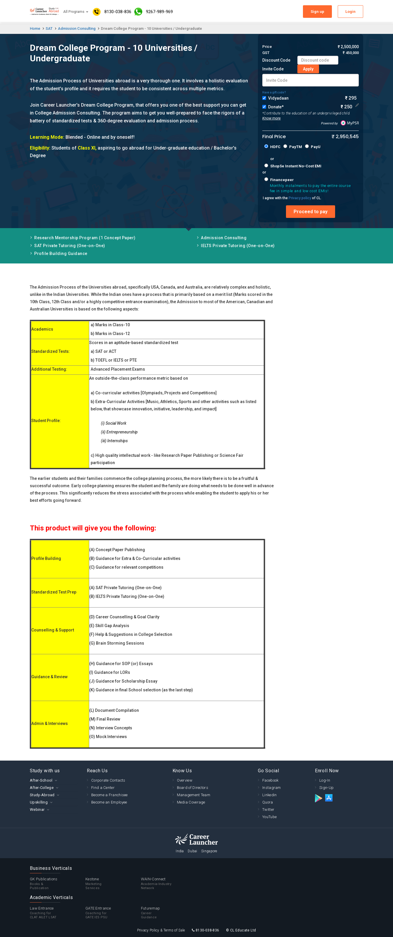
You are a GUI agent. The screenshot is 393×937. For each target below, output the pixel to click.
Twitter (268, 809)
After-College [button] (42, 787)
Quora (267, 802)
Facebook (270, 780)
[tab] (54, 780)
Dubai (192, 851)
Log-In (324, 780)
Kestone (113, 883)
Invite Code (273, 69)
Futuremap (168, 912)
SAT (49, 28)
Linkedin (269, 795)
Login (350, 11)
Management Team (194, 795)
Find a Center (103, 787)
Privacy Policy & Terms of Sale (161, 930)
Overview (184, 780)
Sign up (317, 11)
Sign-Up (326, 787)
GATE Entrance (113, 912)
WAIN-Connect (168, 883)
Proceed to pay (311, 211)
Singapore (209, 851)
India (180, 851)
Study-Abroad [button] (42, 795)
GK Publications (57, 883)
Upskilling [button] (39, 802)
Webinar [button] (37, 809)
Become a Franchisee (109, 795)
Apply (308, 69)
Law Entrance (57, 912)
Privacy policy (300, 198)
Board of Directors (192, 787)
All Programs (75, 12)
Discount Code (276, 60)
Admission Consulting (77, 28)
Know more (271, 118)
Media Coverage (191, 802)
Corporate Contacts (108, 780)
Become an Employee (109, 802)
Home (35, 28)
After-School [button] (41, 780)
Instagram (271, 787)
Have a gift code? (274, 92)
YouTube (269, 817)
